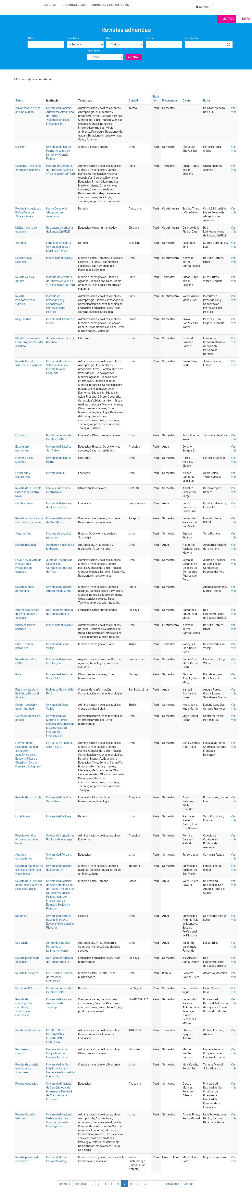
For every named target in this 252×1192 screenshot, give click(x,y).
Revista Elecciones (26, 973)
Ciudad (150, 38)
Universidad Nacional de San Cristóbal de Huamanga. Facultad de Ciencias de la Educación (59, 1091)
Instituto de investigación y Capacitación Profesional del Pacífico (55, 304)
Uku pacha (21, 942)
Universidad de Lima (58, 816)
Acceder (202, 7)
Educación (21, 435)
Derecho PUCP (24, 988)
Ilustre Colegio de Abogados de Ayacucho (57, 212)
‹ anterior (80, 1183)
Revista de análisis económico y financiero (26, 1068)
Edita (206, 100)
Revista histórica (25, 544)
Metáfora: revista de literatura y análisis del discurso (29, 342)
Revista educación (26, 1083)
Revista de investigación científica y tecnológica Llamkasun (23, 1007)
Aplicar (134, 57)
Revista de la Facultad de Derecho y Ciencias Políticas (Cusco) (29, 884)
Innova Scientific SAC (59, 257)
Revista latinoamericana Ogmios (25, 300)
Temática (73, 38)
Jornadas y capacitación (110, 4)
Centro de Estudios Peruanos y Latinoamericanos (58, 946)
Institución (191, 38)
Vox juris (20, 242)
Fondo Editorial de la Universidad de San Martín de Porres (58, 246)
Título (31, 38)
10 (144, 1183)
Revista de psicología (28, 797)
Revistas (50, 4)
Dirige (187, 100)
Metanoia (21, 915)
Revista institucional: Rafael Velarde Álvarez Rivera (28, 212)
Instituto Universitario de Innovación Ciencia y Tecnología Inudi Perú (60, 169)
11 (153, 1183)
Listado (228, 18)
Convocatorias (74, 4)
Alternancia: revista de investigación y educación (27, 613)
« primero (64, 1183)
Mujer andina (23, 319)
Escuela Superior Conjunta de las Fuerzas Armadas (57, 1053)
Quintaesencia (24, 503)
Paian (18, 674)
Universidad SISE (56, 473)
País (109, 38)
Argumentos (23, 533)
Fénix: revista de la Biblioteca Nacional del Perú (27, 693)
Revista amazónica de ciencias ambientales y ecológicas (29, 869)
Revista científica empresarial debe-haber (26, 839)
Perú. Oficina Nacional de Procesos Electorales (59, 976)
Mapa (246, 18)
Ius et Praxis (22, 816)
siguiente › (172, 1183)
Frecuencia (93, 51)
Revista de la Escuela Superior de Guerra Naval (28, 492)
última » (189, 1183)
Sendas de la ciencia (28, 1030)
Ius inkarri (21, 146)
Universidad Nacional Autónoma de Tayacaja (59, 1003)
